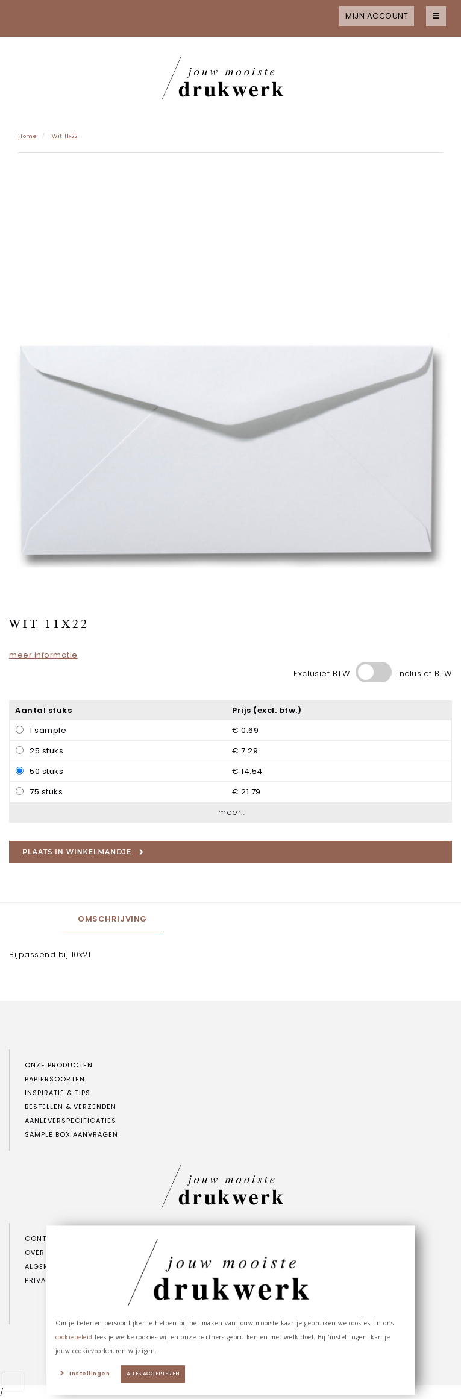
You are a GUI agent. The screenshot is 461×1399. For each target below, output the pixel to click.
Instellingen (89, 1374)
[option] (230, 383)
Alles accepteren (153, 1374)
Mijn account (376, 16)
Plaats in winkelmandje (83, 851)
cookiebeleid (74, 1337)
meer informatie (43, 655)
